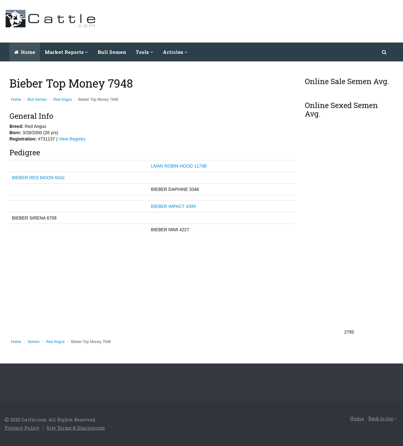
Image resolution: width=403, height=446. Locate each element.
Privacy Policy (22, 428)
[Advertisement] (283, 20)
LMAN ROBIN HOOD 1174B (179, 166)
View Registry (72, 138)
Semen (34, 342)
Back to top (382, 418)
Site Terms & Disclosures (76, 428)
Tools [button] (144, 52)
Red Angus (63, 99)
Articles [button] (175, 52)
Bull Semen (112, 52)
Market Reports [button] (66, 52)
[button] (384, 52)
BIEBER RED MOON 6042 (38, 177)
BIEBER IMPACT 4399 (173, 206)
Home (24, 52)
